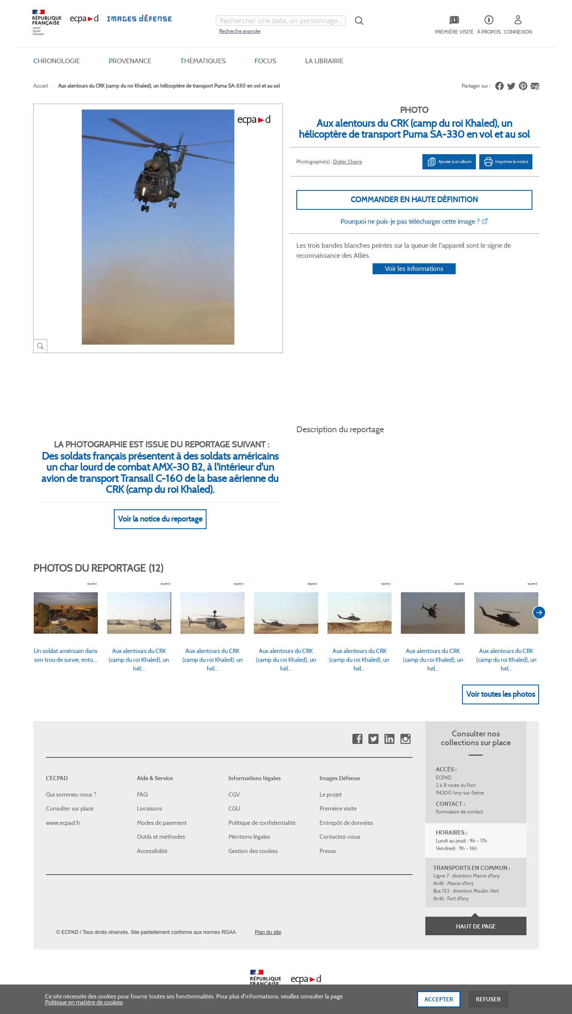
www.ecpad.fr (63, 812)
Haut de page (476, 916)
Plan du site (268, 922)
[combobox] (281, 21)
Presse (328, 841)
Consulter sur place (70, 799)
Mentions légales (249, 827)
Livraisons (149, 799)
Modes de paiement (162, 812)
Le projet (331, 784)
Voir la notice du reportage (160, 509)
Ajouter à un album (449, 162)
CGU (234, 799)
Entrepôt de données (346, 812)
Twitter (373, 729)
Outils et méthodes (161, 827)
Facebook (357, 729)
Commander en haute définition (414, 199)
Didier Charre (347, 161)
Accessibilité (152, 841)
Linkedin (389, 729)
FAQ (142, 784)
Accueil (40, 86)
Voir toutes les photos (500, 684)
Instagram (405, 729)
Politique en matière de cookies (84, 1005)
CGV (234, 784)
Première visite (338, 799)
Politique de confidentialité (261, 812)
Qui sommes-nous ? (71, 784)
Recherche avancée (239, 31)
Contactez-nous (340, 827)
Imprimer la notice (505, 162)
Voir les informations (414, 280)
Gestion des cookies (253, 841)
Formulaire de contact (459, 802)
